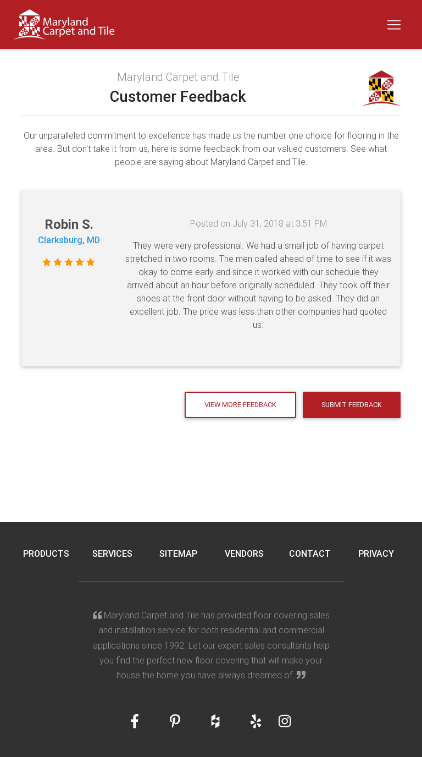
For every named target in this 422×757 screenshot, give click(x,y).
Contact (310, 553)
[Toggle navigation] (394, 24)
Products (46, 553)
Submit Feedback (351, 404)
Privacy (376, 553)
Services (112, 553)
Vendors (244, 553)
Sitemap (178, 553)
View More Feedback (240, 404)
